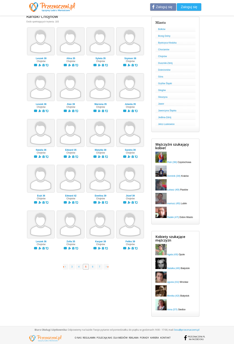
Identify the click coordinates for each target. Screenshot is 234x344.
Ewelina (100, 195)
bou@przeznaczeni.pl (186, 329)
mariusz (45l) (173, 203)
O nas (78, 337)
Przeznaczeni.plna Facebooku (196, 338)
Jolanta (130, 104)
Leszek (41, 58)
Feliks (130, 241)
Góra (160, 76)
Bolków (162, 29)
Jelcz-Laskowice (166, 124)
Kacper (100, 241)
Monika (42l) (173, 295)
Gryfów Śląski (165, 83)
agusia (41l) (173, 282)
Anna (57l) (172, 309)
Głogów (162, 90)
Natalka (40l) (173, 268)
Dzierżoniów (164, 70)
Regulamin (89, 337)
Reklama (134, 337)
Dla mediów (120, 337)
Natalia (41, 150)
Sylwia (100, 58)
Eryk (41, 195)
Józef (130, 195)
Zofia (71, 241)
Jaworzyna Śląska (167, 110)
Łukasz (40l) (173, 189)
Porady (144, 337)
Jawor (161, 103)
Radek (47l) (173, 217)
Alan (71, 104)
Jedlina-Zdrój (164, 117)
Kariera (154, 337)
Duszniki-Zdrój (165, 63)
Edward (70, 150)
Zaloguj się (164, 7)
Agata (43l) (172, 254)
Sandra (130, 150)
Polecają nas (104, 337)
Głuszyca (162, 97)
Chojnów (162, 56)
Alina (70, 58)
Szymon (130, 58)
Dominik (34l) (174, 176)
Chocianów (163, 49)
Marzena (100, 104)
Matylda (100, 150)
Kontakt (165, 337)
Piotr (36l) (172, 162)
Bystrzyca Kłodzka (167, 42)
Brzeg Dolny (164, 36)
